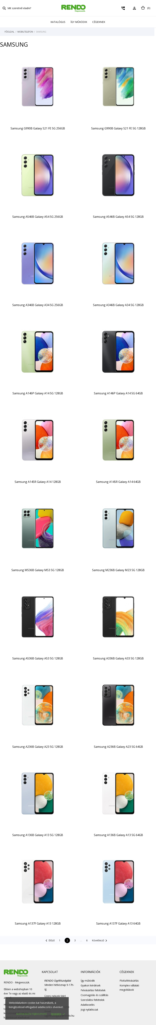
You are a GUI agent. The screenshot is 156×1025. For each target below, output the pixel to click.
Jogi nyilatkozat (89, 1009)
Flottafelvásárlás (129, 980)
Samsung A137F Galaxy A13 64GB (118, 923)
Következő (100, 940)
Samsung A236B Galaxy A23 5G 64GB (118, 747)
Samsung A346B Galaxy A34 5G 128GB (118, 305)
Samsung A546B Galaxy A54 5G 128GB (118, 217)
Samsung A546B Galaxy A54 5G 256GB (37, 217)
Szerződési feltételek (92, 1000)
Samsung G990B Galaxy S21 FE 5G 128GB (118, 128)
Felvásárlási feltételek (93, 990)
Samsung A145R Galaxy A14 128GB (38, 482)
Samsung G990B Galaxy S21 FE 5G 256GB (38, 128)
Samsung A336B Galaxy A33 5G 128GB (118, 658)
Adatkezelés (88, 1004)
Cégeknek (98, 22)
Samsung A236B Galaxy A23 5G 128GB (37, 747)
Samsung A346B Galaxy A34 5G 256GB (37, 305)
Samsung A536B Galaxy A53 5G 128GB (37, 658)
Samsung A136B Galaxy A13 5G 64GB (118, 835)
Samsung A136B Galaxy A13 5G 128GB (37, 835)
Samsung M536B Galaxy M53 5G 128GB (37, 570)
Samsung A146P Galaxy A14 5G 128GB (37, 393)
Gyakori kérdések (90, 985)
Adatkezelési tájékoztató (31, 1014)
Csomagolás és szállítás (94, 995)
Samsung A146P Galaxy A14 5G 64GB (118, 393)
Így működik (79, 22)
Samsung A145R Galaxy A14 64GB (118, 482)
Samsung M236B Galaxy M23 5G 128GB (118, 570)
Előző (49, 940)
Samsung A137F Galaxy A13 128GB (38, 923)
